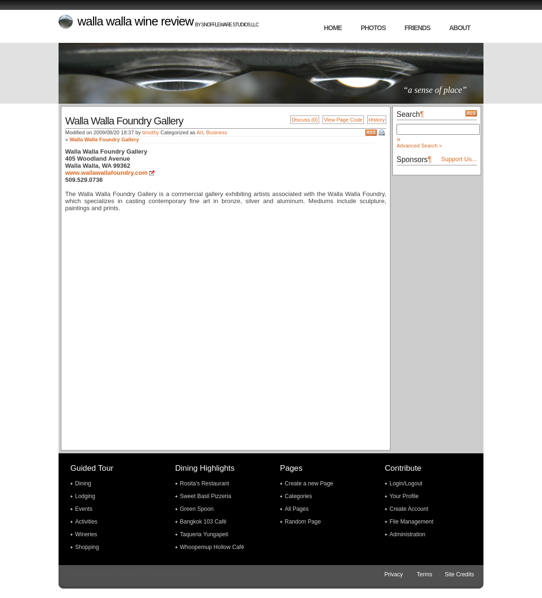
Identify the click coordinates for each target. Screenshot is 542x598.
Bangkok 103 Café (203, 521)
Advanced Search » (419, 145)
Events (84, 509)
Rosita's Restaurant (204, 483)
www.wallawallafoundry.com (106, 172)
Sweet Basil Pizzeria (205, 496)
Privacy (393, 574)
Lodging (85, 496)
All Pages (297, 509)
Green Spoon (196, 509)
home (333, 28)
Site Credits (459, 574)
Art (199, 132)
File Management (411, 521)
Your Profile (404, 496)
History (377, 120)
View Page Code (343, 120)
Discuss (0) (305, 120)
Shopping (87, 547)
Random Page (303, 521)
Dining (83, 483)
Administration (407, 534)
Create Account (409, 509)
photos (373, 28)
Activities (86, 521)
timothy (150, 132)
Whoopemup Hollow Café (212, 547)
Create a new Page (309, 483)
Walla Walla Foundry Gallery (104, 139)
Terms (424, 574)
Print (382, 133)
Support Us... (459, 159)
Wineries (86, 534)
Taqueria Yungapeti (204, 534)
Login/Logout (406, 483)
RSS (371, 133)
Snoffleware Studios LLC (229, 24)
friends (417, 28)
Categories (298, 496)
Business (216, 132)
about (459, 28)
